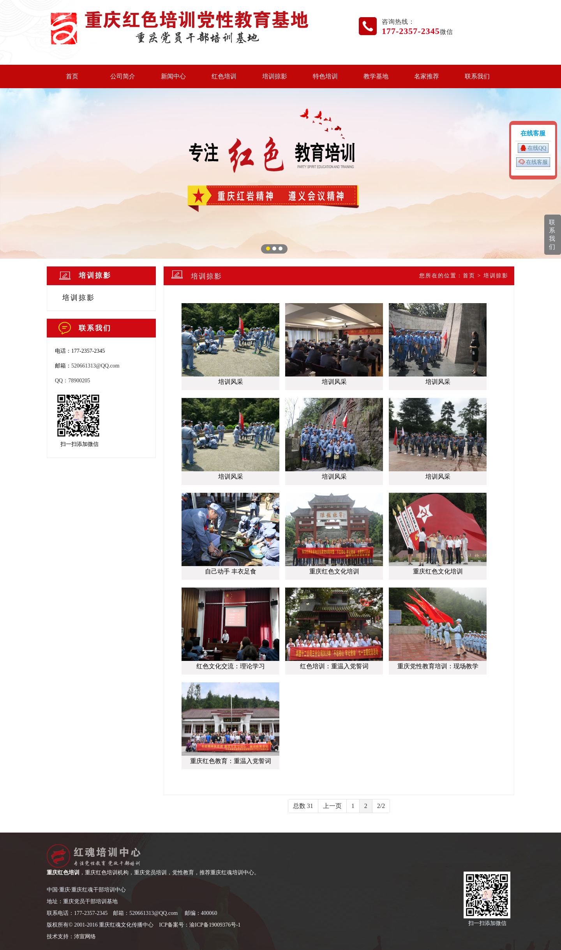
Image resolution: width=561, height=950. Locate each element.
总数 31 (303, 806)
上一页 (332, 806)
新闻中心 (173, 76)
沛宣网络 (85, 936)
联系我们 (477, 76)
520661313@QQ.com (95, 366)
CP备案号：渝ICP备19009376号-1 (201, 925)
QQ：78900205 (72, 381)
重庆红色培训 (63, 872)
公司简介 (122, 76)
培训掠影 (274, 76)
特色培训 (325, 76)
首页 (72, 76)
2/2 (381, 806)
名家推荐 (426, 76)
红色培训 (224, 76)
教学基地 (375, 76)
